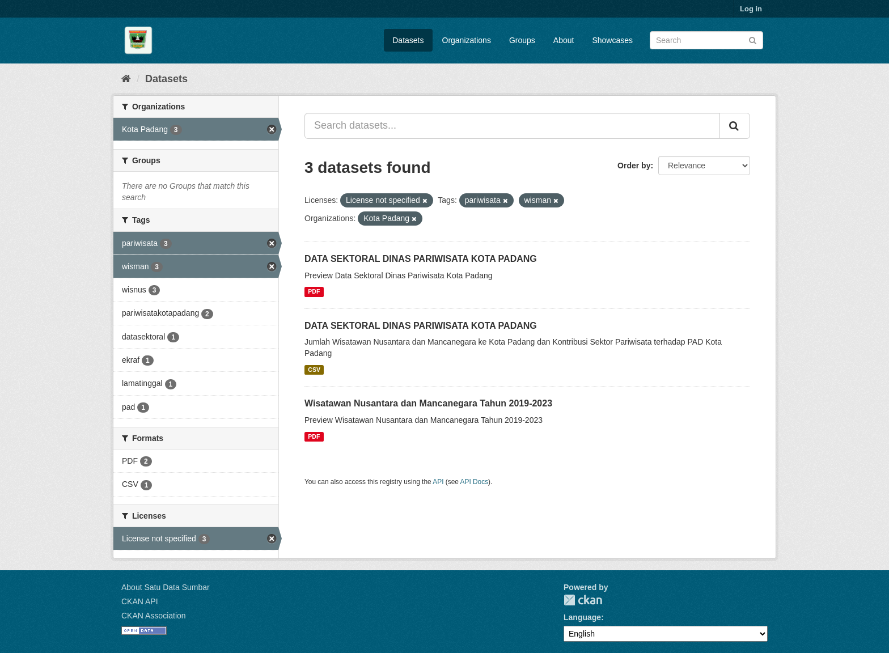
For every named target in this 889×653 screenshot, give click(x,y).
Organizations (466, 40)
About (563, 40)
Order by (633, 165)
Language (582, 617)
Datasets (408, 40)
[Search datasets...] (512, 126)
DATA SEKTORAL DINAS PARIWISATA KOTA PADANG (420, 259)
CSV (314, 369)
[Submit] (752, 39)
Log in (751, 9)
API (438, 482)
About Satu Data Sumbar (165, 587)
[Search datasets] (706, 40)
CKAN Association (153, 615)
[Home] (126, 78)
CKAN (583, 600)
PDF (314, 292)
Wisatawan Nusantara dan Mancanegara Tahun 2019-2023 (428, 403)
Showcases (612, 40)
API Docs (474, 482)
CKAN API (139, 601)
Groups (522, 40)
